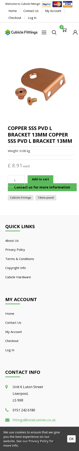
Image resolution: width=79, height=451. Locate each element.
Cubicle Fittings (20, 197)
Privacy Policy (15, 249)
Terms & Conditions (19, 259)
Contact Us (31, 11)
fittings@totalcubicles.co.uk (34, 420)
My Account (53, 11)
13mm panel (46, 197)
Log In (32, 18)
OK (71, 439)
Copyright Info (15, 268)
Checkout (14, 18)
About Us (12, 240)
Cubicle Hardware (18, 277)
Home (12, 11)
